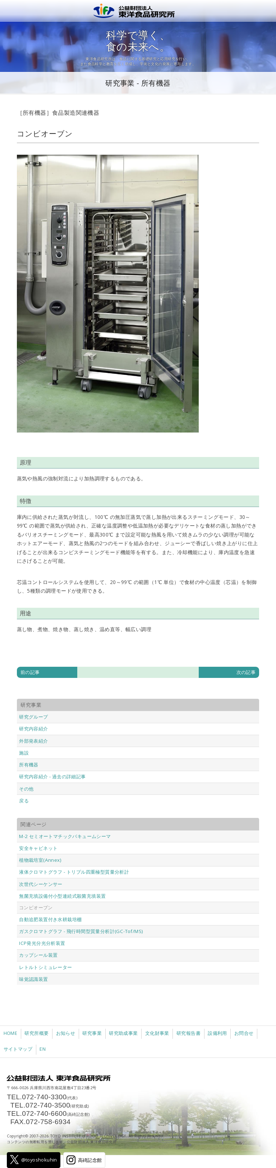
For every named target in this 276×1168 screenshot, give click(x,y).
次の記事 (246, 672)
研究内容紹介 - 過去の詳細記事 (52, 776)
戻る (24, 800)
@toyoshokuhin (33, 1159)
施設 (24, 753)
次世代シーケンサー (41, 884)
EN (43, 1049)
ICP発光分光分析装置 (42, 943)
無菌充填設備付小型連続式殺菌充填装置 (62, 896)
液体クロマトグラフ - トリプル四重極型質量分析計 (74, 872)
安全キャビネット (38, 848)
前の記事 (30, 672)
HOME (11, 1033)
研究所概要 (36, 1033)
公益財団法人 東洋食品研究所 (138, 11)
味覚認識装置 (33, 979)
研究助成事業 (123, 1033)
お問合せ (244, 1033)
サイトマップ (18, 1049)
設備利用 (217, 1033)
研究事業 (92, 1033)
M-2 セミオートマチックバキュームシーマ (65, 836)
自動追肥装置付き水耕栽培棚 (50, 919)
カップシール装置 (38, 955)
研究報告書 (188, 1033)
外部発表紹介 (33, 741)
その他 (26, 789)
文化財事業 (157, 1033)
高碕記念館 (84, 1159)
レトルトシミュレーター (45, 967)
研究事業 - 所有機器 (137, 83)
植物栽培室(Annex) (40, 860)
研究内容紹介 (33, 728)
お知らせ (65, 1033)
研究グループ (33, 717)
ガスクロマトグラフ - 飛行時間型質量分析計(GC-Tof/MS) (81, 931)
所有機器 (28, 764)
